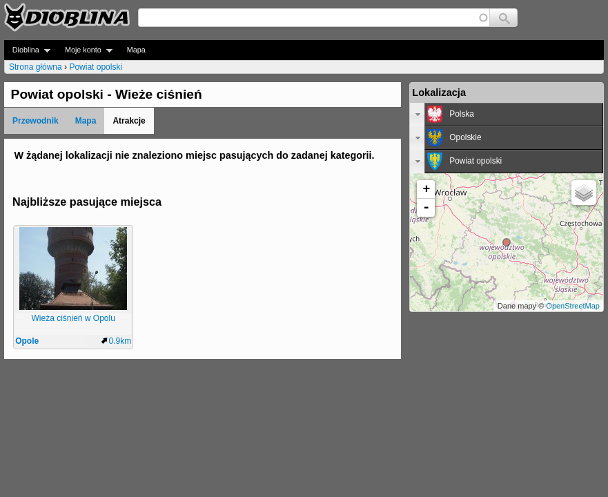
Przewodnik (35, 121)
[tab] (506, 114)
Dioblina (27, 50)
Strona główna (35, 67)
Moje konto (84, 50)
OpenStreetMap (573, 306)
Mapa (136, 50)
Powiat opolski (95, 67)
